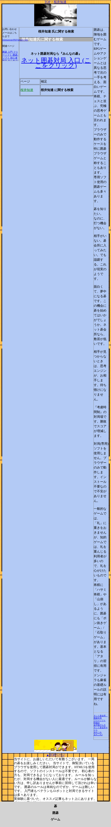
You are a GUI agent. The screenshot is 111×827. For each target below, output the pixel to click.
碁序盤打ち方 (100, 725)
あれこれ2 (98, 735)
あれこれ (98, 732)
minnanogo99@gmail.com (15, 39)
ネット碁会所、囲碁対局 (101, 717)
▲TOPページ (55, 755)
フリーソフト (100, 720)
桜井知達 (60, 2)
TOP (47, 2)
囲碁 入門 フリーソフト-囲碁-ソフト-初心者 (10, 55)
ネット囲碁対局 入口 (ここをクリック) (56, 63)
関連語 (97, 723)
